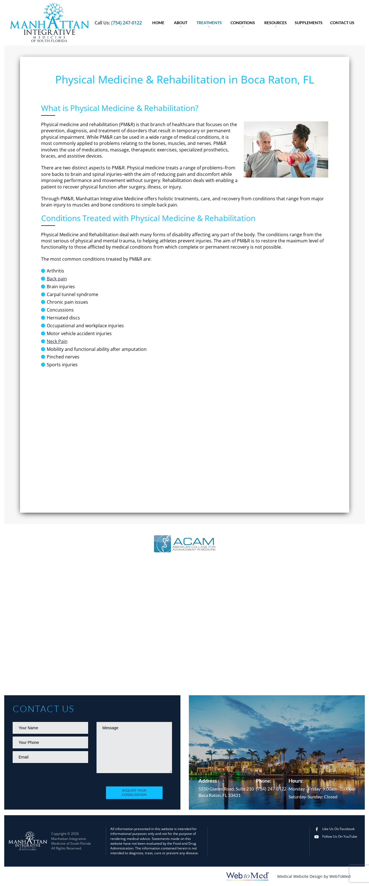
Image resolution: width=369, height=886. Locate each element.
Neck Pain (57, 341)
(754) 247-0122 (126, 23)
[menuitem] (158, 22)
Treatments (209, 22)
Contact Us (342, 22)
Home (158, 22)
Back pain (57, 279)
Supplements (309, 22)
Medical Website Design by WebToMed (314, 876)
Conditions (243, 22)
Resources (275, 22)
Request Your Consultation (134, 793)
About (180, 22)
